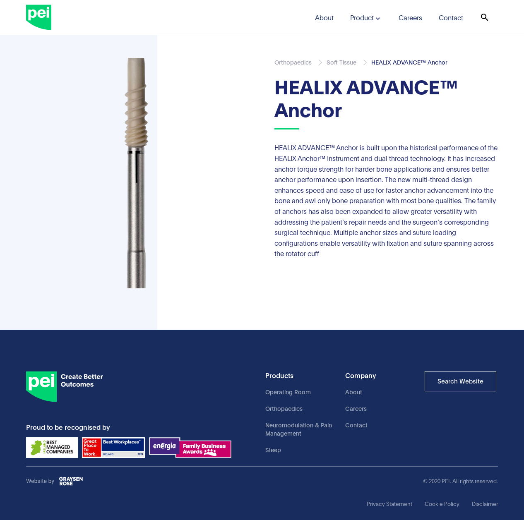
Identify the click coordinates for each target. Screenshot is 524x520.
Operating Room (288, 391)
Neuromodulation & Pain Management (298, 429)
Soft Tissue (341, 62)
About (353, 391)
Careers (356, 408)
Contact (356, 425)
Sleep (273, 449)
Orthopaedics (284, 408)
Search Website (460, 380)
